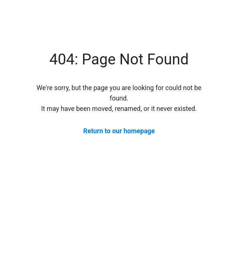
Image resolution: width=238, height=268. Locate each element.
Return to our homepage (119, 131)
